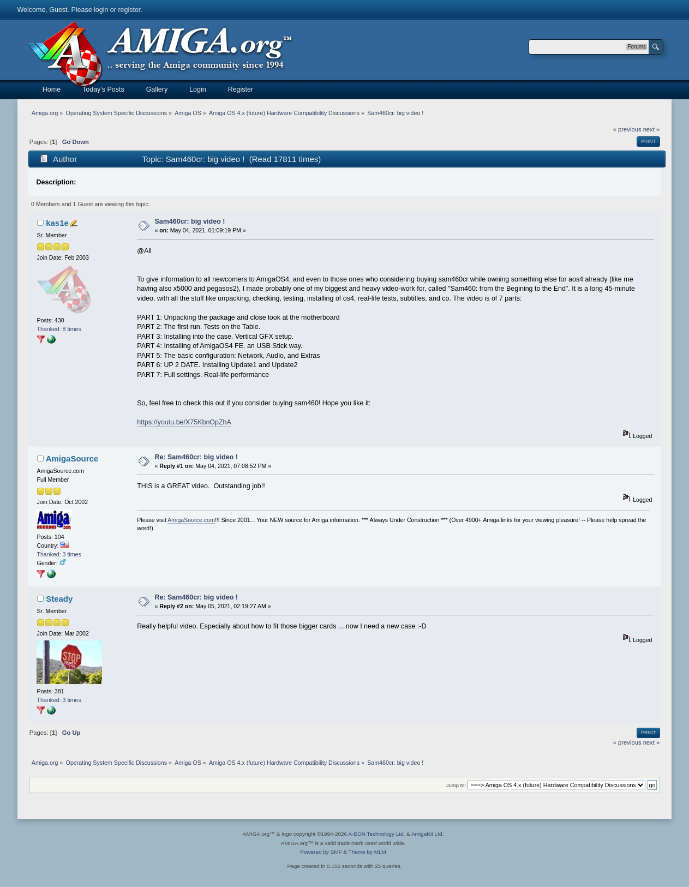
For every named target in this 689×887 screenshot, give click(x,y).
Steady (59, 598)
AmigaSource (72, 458)
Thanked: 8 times (59, 329)
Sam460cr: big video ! (189, 221)
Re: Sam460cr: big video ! (195, 457)
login (101, 10)
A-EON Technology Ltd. (376, 834)
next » (651, 129)
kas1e (57, 222)
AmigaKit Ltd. (427, 834)
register (129, 10)
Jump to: (456, 785)
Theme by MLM (367, 852)
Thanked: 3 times (59, 554)
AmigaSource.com (191, 520)
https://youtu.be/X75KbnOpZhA (184, 422)
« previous (627, 129)
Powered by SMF (320, 852)
